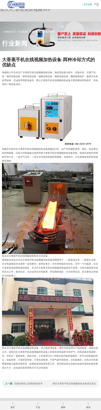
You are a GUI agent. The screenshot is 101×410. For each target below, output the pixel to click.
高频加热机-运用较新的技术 (28, 383)
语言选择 (87, 4)
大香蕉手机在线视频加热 (42, 32)
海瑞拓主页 (10, 32)
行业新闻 (22, 32)
